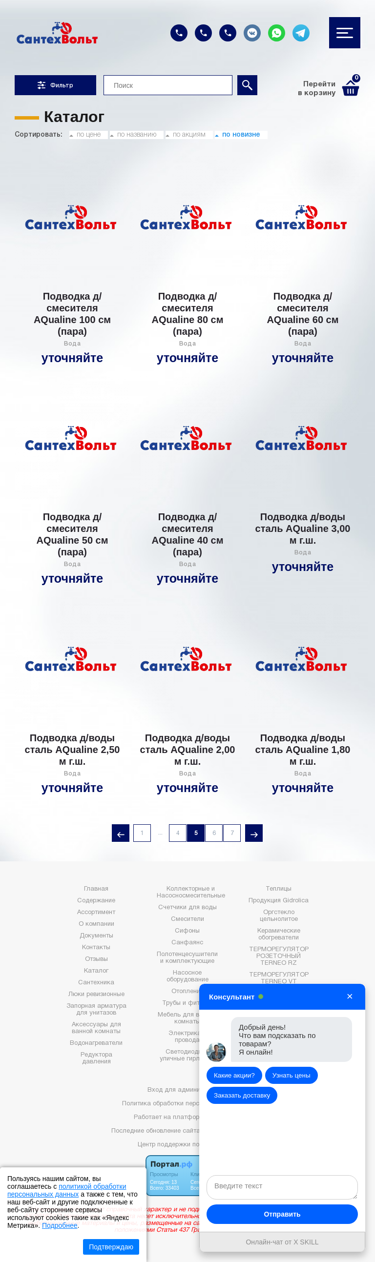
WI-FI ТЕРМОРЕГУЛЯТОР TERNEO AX (279, 1000)
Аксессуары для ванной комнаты (96, 1028)
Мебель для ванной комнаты (187, 1018)
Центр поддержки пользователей (187, 1145)
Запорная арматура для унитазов (96, 1009)
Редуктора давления (96, 1058)
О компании (96, 924)
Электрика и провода (187, 1037)
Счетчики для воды (187, 908)
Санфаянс (187, 943)
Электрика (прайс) (278, 1019)
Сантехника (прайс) (279, 1031)
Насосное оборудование (187, 976)
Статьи (279, 1042)
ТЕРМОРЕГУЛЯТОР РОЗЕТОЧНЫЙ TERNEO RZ (279, 956)
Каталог (96, 971)
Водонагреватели (96, 1043)
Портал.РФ (225, 1117)
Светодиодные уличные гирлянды (187, 1055)
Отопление (187, 992)
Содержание (96, 901)
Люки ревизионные (96, 994)
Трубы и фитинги (187, 1003)
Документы (96, 936)
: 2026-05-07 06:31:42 (233, 1131)
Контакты (96, 948)
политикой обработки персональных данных (66, 1190)
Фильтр (55, 85)
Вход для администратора (187, 1090)
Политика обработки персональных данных (187, 1104)
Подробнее (60, 1225)
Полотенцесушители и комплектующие (187, 958)
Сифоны (187, 931)
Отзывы (96, 959)
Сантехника (96, 983)
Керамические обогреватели (278, 934)
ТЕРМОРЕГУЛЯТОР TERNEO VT (279, 978)
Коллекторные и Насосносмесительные (191, 892)
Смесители (187, 919)
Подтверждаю (111, 1247)
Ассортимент (96, 913)
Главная (96, 889)
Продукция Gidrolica (279, 901)
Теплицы (279, 889)
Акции (279, 1054)
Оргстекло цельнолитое (279, 916)
